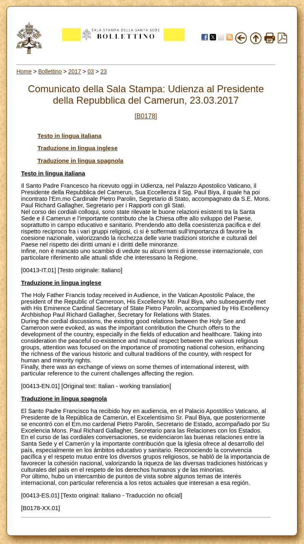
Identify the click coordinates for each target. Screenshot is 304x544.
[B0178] (145, 116)
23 (104, 71)
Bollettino (50, 71)
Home (23, 71)
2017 (74, 71)
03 (90, 71)
